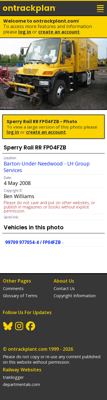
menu (100, 8)
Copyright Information (75, 295)
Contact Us (64, 288)
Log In (24, 32)
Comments (13, 288)
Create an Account (59, 32)
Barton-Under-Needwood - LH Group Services (47, 167)
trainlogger (13, 377)
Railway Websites (22, 369)
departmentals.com (21, 384)
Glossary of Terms (20, 295)
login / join (88, 8)
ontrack (29, 8)
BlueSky (8, 326)
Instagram (19, 326)
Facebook (31, 326)
